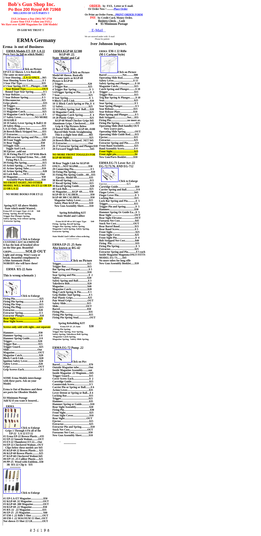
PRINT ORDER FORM (129, 14)
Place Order (121, 8)
